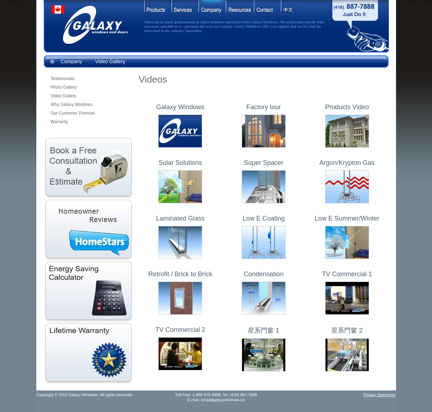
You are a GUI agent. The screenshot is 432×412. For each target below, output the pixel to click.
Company (71, 61)
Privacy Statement (379, 395)
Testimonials (62, 78)
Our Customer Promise (73, 113)
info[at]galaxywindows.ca (223, 400)
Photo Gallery (64, 87)
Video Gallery (110, 61)
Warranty (59, 121)
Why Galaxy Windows (72, 104)
